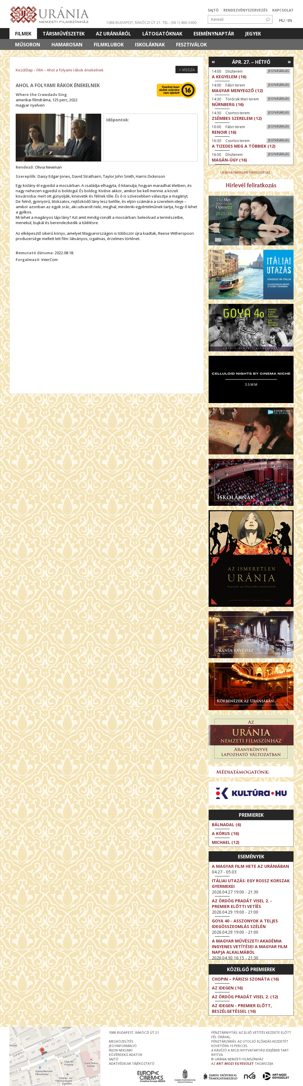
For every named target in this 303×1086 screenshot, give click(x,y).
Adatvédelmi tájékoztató (131, 1063)
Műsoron (27, 44)
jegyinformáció (123, 1045)
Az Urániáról (113, 33)
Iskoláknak (150, 44)
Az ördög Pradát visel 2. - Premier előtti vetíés (242, 903)
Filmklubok (109, 44)
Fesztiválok (191, 44)
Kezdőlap (24, 70)
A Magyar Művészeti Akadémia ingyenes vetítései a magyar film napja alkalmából (249, 946)
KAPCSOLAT (283, 10)
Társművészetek (64, 33)
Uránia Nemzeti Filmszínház (245, 172)
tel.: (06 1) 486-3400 (179, 22)
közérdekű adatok (125, 1054)
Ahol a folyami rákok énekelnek (75, 70)
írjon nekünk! (121, 1050)
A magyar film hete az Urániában (250, 866)
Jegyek (253, 33)
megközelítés (121, 1041)
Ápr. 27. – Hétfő (251, 62)
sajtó (113, 1059)
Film (39, 70)
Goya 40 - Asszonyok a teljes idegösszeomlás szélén (245, 923)
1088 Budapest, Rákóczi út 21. (134, 22)
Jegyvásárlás (278, 71)
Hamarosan (67, 44)
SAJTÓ (213, 10)
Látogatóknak (162, 33)
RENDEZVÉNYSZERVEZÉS (245, 10)
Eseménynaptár (214, 33)
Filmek (23, 33)
